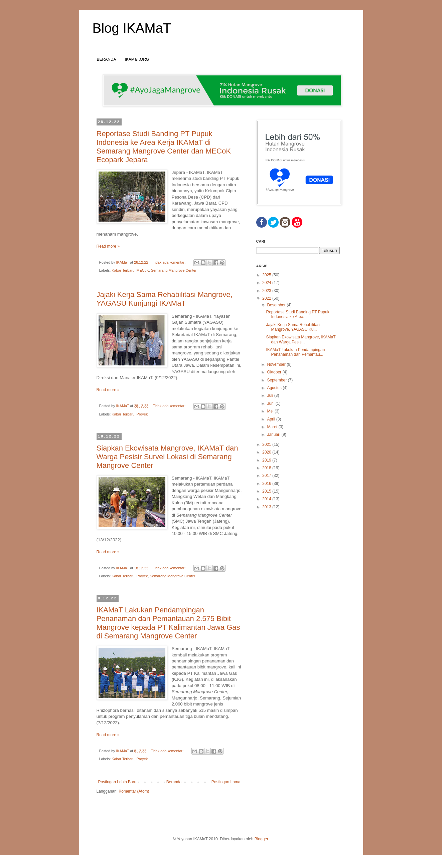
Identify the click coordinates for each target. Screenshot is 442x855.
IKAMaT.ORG (137, 59)
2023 (267, 290)
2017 (267, 475)
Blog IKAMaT (132, 28)
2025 (267, 275)
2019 (267, 460)
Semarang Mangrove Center (173, 270)
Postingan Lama (226, 782)
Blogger (261, 839)
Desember (277, 305)
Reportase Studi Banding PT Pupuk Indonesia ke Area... (297, 314)
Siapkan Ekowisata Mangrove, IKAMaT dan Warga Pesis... (300, 339)
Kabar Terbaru (123, 270)
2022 (267, 298)
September (277, 380)
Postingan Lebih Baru (117, 782)
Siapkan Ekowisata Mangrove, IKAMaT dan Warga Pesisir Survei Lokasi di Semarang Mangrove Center (167, 457)
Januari (274, 434)
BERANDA (106, 59)
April (271, 419)
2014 (267, 499)
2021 (267, 444)
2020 (267, 452)
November (277, 364)
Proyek (142, 414)
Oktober (274, 372)
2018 (267, 468)
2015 (267, 491)
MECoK (143, 270)
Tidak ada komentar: (169, 262)
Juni (271, 403)
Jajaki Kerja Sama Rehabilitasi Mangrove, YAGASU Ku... (293, 327)
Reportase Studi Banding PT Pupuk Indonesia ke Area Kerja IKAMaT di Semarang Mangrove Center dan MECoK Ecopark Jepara (164, 146)
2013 (267, 507)
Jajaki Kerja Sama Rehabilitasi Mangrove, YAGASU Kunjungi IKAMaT (165, 298)
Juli (270, 395)
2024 (267, 282)
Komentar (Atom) (134, 791)
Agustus (275, 387)
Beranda (173, 782)
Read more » (108, 246)
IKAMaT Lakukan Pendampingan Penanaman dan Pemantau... (295, 352)
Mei (271, 411)
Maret (272, 426)
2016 (267, 483)
